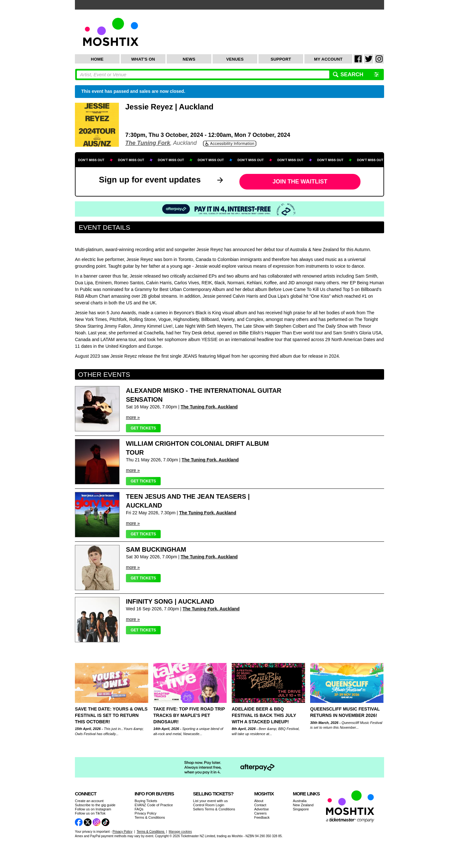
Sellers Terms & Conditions (214, 809)
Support (281, 59)
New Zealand (303, 805)
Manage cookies (180, 831)
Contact (260, 805)
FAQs (139, 809)
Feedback (261, 817)
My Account (328, 59)
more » (133, 417)
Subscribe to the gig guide (95, 805)
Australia (300, 801)
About (258, 801)
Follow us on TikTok (90, 813)
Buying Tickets (146, 801)
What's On (143, 59)
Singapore (301, 809)
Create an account (89, 801)
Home (97, 59)
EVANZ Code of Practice (154, 805)
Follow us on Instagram (93, 809)
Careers (260, 813)
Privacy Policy (145, 813)
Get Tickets (143, 428)
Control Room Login (208, 805)
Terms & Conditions (150, 817)
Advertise (261, 809)
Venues (235, 59)
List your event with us (210, 801)
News (189, 59)
